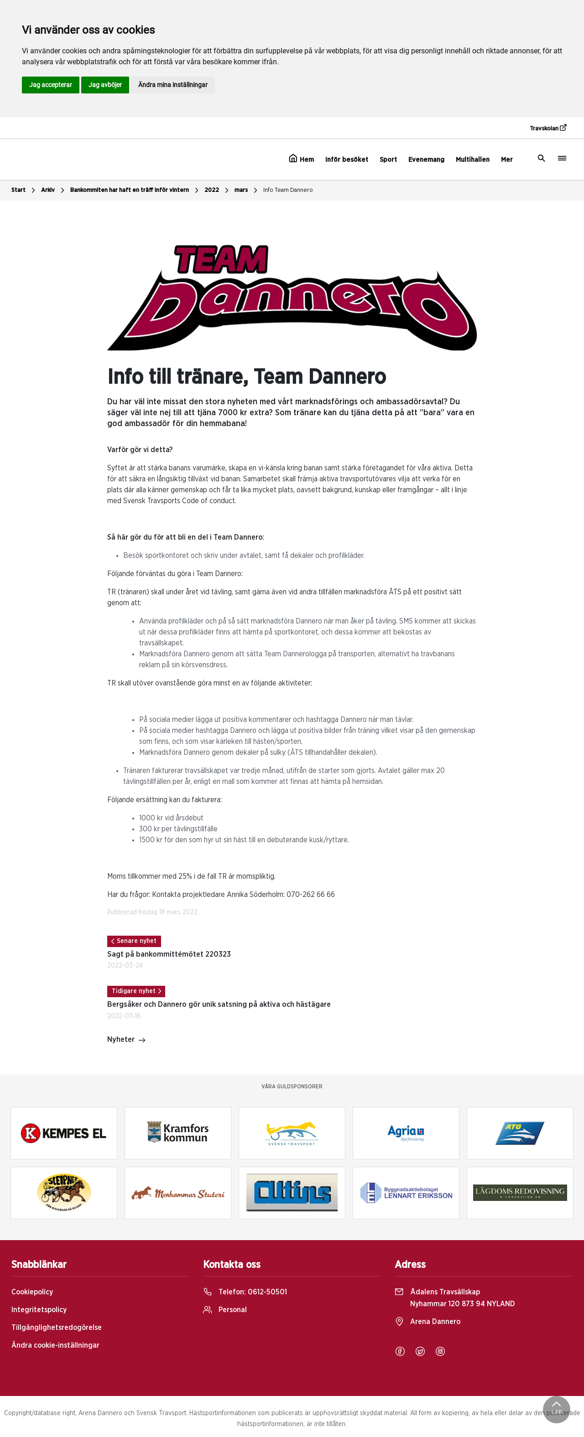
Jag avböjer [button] (105, 84)
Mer (507, 159)
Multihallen (473, 159)
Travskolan (548, 128)
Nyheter (126, 1040)
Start (24, 190)
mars (247, 190)
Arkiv (54, 190)
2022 (217, 190)
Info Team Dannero (288, 190)
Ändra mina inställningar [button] (173, 84)
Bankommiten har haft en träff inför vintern (135, 190)
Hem (301, 158)
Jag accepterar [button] (50, 84)
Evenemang (426, 159)
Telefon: (245, 1292)
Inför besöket (346, 159)
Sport (388, 159)
